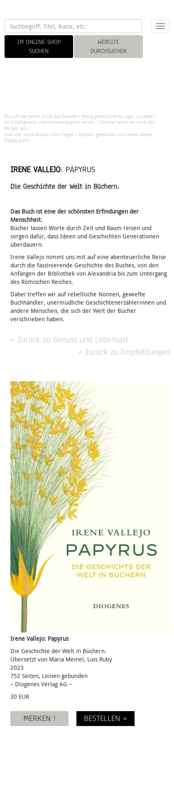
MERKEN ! (39, 718)
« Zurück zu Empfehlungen (124, 352)
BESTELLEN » (105, 718)
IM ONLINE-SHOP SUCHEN (39, 46)
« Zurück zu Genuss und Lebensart (69, 339)
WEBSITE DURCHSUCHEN (109, 46)
